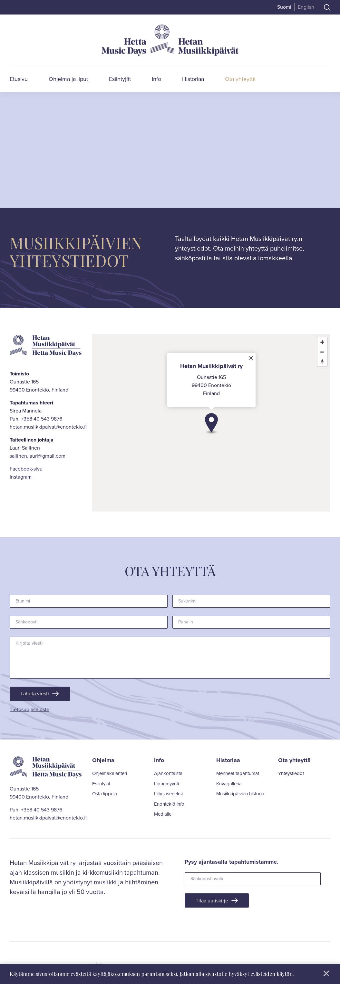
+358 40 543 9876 (41, 418)
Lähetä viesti (37, 694)
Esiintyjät (120, 79)
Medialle (162, 815)
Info (156, 79)
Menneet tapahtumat (237, 775)
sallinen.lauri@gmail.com (37, 456)
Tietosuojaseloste (29, 710)
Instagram (21, 477)
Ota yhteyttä (240, 79)
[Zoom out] (322, 352)
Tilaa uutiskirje (214, 902)
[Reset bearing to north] (322, 361)
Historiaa (193, 79)
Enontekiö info (169, 805)
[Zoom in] (322, 342)
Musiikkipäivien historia (240, 795)
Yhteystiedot (291, 775)
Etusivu (19, 79)
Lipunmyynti (166, 785)
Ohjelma (103, 761)
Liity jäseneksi (168, 795)
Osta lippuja (104, 795)
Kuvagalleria (229, 785)
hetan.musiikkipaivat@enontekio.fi (48, 427)
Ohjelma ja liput (68, 79)
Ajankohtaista (168, 775)
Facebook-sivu (26, 468)
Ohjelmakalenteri (109, 775)
